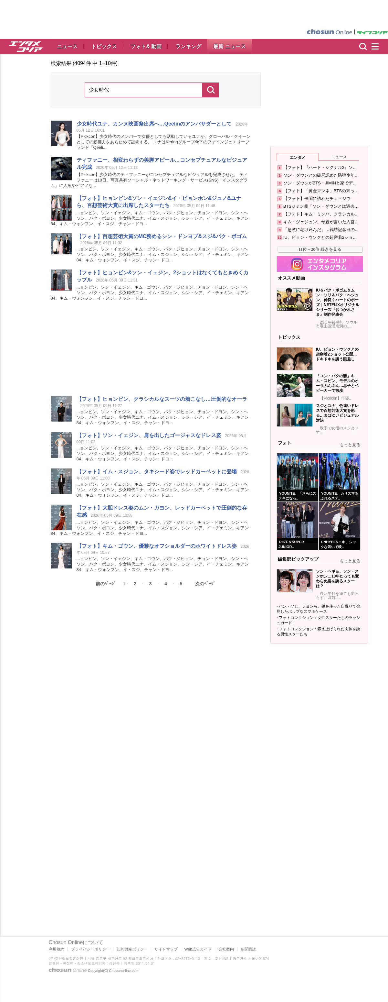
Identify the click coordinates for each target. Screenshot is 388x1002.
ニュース (67, 46)
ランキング (188, 46)
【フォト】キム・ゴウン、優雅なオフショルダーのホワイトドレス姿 (157, 546)
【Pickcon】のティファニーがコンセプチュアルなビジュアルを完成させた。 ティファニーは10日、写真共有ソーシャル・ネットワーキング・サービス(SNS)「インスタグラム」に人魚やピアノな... (149, 180)
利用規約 (56, 949)
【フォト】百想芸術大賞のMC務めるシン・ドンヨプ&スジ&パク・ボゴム (162, 236)
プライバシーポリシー (90, 949)
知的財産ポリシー (132, 949)
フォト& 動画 (146, 46)
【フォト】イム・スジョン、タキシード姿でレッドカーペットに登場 (157, 471)
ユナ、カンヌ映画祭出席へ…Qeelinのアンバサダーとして (154, 124)
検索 (363, 46)
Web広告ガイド (198, 949)
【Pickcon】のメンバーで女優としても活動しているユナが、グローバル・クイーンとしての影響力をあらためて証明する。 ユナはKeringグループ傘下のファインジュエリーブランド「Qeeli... (164, 142)
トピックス (104, 46)
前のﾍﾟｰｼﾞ (106, 583)
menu (378, 46)
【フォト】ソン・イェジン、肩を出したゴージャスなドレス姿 (149, 435)
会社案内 (226, 949)
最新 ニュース (229, 46)
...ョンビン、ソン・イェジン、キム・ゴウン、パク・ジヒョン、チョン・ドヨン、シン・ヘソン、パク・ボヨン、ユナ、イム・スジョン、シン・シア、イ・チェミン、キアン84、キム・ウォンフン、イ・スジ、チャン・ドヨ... (150, 218)
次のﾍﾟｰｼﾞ (205, 583)
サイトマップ (166, 949)
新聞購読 (248, 949)
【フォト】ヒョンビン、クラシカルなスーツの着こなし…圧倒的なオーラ (162, 399)
